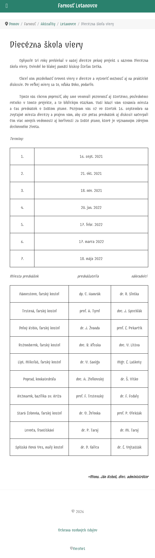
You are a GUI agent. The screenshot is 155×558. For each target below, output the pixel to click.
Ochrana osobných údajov (77, 530)
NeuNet (79, 548)
